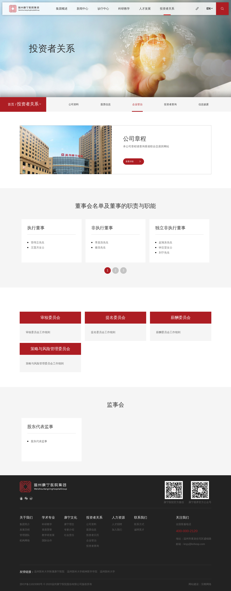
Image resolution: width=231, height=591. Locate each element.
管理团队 (25, 535)
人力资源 (118, 517)
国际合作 (47, 540)
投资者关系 (167, 8)
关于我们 (26, 517)
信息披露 (204, 104)
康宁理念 (69, 524)
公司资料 (74, 104)
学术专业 (48, 517)
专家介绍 (69, 529)
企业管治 (137, 104)
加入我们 (117, 529)
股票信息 (106, 104)
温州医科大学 (107, 571)
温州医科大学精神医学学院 (82, 571)
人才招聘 (117, 524)
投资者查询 (170, 104)
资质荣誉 (47, 529)
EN (210, 8)
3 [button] (123, 271)
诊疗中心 (103, 8)
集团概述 (61, 8)
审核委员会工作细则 (38, 333)
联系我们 (140, 517)
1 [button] (107, 271)
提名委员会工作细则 (103, 333)
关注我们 (182, 517)
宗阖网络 (206, 584)
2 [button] (115, 271)
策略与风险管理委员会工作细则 (45, 364)
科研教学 (124, 8)
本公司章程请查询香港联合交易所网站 (146, 146)
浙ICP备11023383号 (31, 584)
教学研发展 (48, 535)
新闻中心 (82, 8)
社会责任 (69, 535)
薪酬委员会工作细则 (168, 333)
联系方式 (139, 524)
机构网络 (25, 540)
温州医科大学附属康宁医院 (49, 571)
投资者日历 (92, 535)
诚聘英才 (139, 529)
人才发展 (145, 8)
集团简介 (25, 524)
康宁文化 (70, 517)
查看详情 (133, 161)
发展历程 (25, 529)
